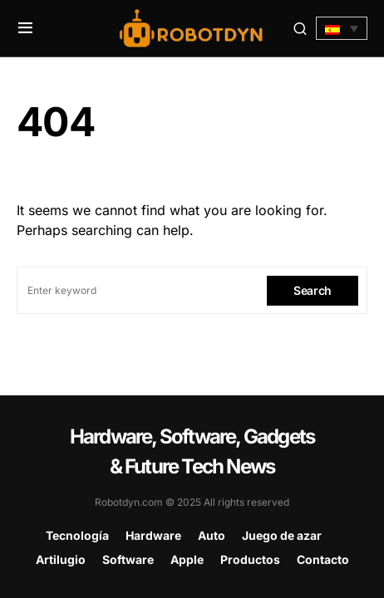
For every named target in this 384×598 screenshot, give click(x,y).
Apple (187, 559)
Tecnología (77, 535)
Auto (211, 535)
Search (312, 290)
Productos (250, 559)
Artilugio (61, 559)
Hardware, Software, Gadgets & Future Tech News (192, 451)
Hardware (153, 535)
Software (128, 559)
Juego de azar (282, 535)
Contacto (323, 559)
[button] (25, 28)
